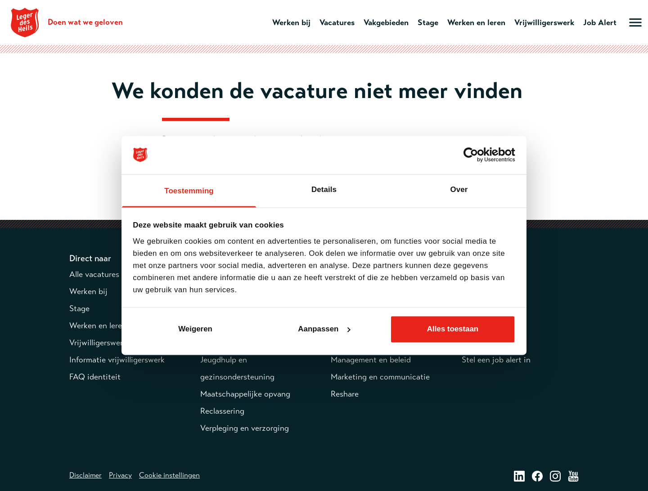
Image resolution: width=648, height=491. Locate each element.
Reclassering (222, 411)
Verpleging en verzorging (244, 428)
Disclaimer (85, 475)
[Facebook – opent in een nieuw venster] (537, 476)
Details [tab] (324, 189)
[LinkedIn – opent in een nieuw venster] (519, 476)
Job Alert (599, 22)
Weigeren (195, 329)
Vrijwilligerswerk (544, 22)
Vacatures (337, 22)
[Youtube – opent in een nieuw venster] (573, 476)
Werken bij (291, 22)
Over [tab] (459, 189)
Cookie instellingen (169, 475)
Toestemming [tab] (188, 191)
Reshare (345, 394)
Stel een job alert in (496, 360)
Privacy (120, 475)
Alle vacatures (94, 274)
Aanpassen (324, 329)
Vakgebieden (386, 22)
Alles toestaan (452, 329)
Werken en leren (476, 22)
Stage (428, 22)
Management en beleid (371, 360)
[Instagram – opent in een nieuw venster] (555, 476)
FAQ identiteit (95, 377)
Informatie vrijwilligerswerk (117, 360)
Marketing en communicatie (380, 377)
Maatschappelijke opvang (245, 394)
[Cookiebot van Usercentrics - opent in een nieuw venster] (475, 155)
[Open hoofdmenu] (635, 22)
